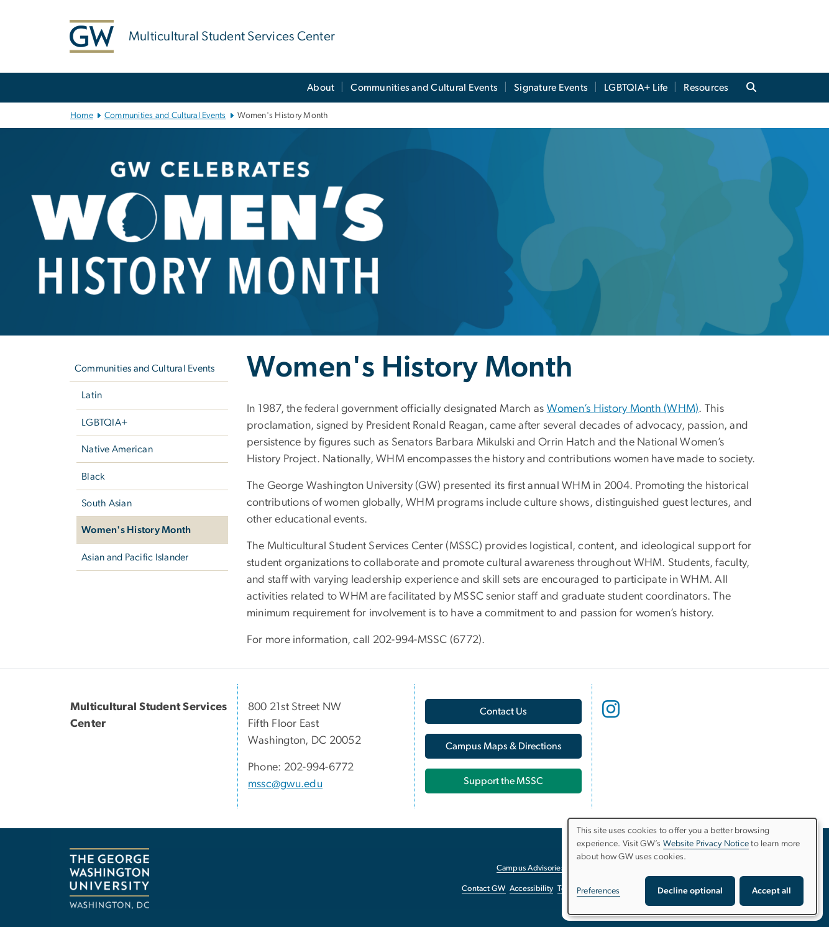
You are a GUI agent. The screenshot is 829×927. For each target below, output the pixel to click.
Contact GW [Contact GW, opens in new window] (484, 889)
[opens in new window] (612, 718)
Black (92, 477)
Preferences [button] (598, 891)
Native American (117, 449)
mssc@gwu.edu (285, 784)
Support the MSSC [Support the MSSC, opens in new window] (503, 781)
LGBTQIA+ (104, 422)
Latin (91, 395)
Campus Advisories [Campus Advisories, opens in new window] (530, 868)
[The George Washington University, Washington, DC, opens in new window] (109, 878)
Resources (706, 88)
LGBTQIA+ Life (635, 88)
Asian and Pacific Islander (135, 557)
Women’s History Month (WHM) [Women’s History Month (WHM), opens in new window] (623, 408)
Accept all (771, 891)
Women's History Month (136, 530)
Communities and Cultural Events (424, 88)
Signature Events (551, 88)
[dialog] (692, 866)
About (320, 88)
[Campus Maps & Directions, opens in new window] (503, 746)
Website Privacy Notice (706, 843)
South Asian (106, 503)
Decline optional (690, 891)
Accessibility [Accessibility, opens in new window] (531, 889)
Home (81, 115)
